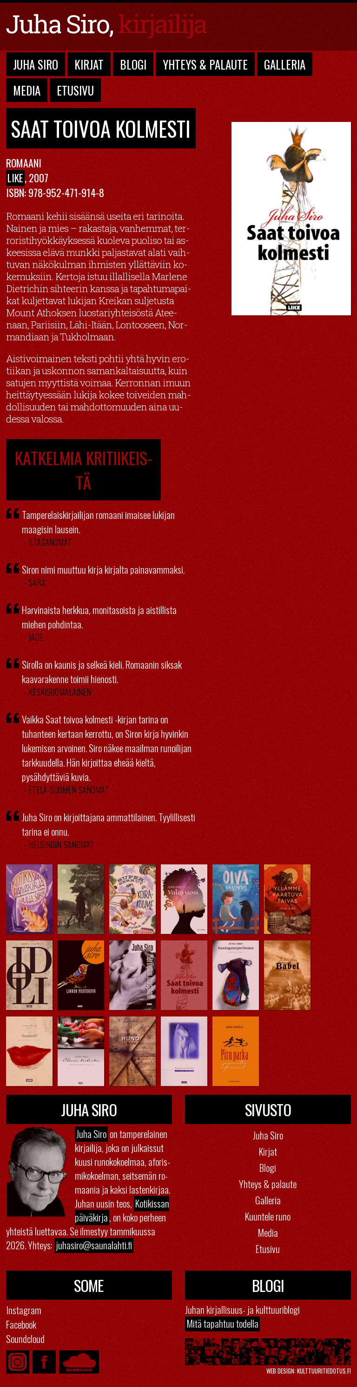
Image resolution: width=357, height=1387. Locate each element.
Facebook (21, 1324)
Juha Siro (35, 64)
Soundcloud (25, 1338)
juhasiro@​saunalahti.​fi (94, 1245)
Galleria (284, 64)
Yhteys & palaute (268, 1183)
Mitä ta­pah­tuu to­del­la (222, 1323)
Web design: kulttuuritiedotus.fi (308, 1370)
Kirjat (89, 64)
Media (26, 90)
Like (15, 177)
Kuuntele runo (268, 1216)
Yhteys (205, 64)
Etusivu (75, 90)
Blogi (133, 64)
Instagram (23, 1310)
